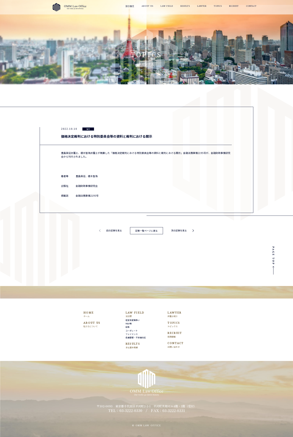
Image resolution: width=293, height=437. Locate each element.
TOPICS (225, 7)
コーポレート (132, 330)
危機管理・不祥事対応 (136, 337)
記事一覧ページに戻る (146, 230)
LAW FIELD (173, 7)
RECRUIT (242, 7)
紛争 (128, 327)
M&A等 (129, 323)
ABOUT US (153, 7)
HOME (137, 7)
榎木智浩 (93, 176)
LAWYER (209, 7)
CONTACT (259, 7)
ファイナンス (132, 334)
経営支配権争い (133, 320)
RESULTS (192, 7)
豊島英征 (80, 176)
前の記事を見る (114, 230)
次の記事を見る (179, 230)
